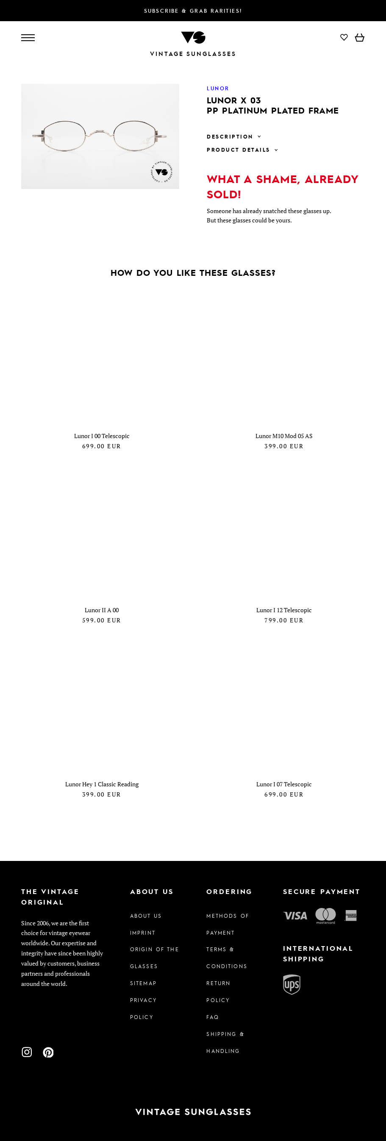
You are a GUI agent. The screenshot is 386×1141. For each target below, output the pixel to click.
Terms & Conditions (226, 957)
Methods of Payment (227, 924)
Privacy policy (143, 1008)
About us (146, 915)
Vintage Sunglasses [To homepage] (193, 53)
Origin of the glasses (154, 957)
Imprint (143, 932)
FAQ (212, 1016)
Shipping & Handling (225, 1042)
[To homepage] (193, 37)
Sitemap (143, 983)
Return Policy (218, 991)
